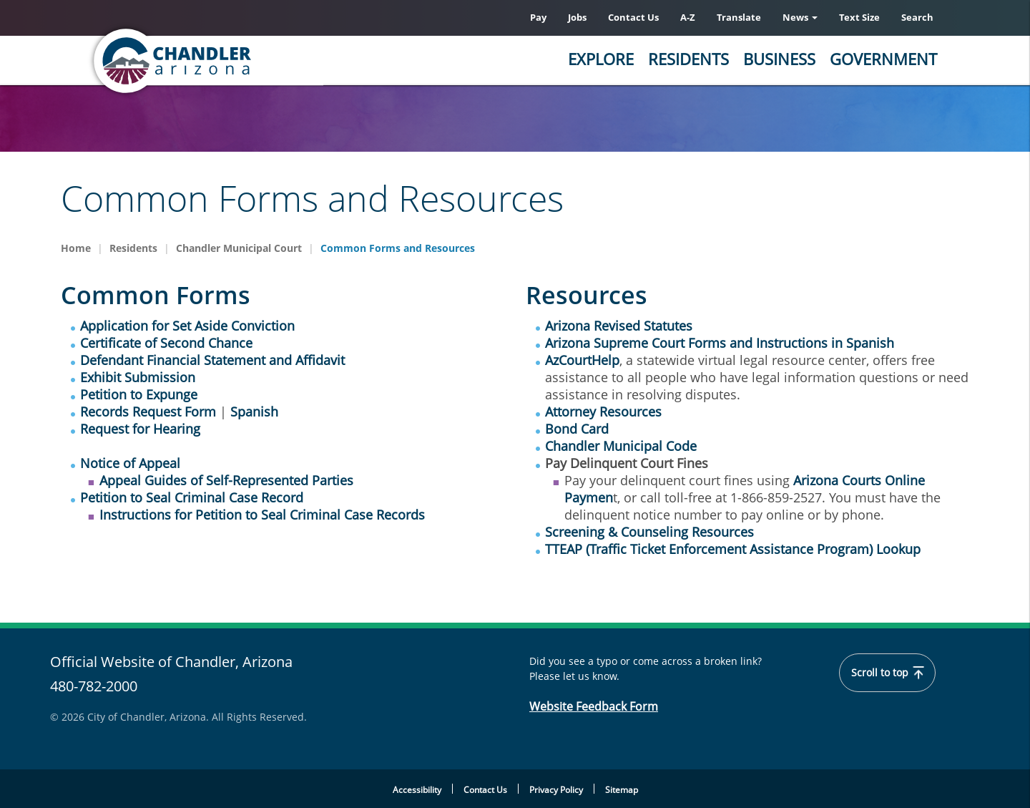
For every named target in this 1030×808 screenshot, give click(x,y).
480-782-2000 (93, 686)
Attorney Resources (603, 411)
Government (883, 58)
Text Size (859, 17)
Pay (538, 17)
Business (779, 58)
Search (917, 17)
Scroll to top (887, 672)
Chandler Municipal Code (621, 445)
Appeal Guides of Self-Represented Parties (226, 480)
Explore (601, 58)
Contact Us (633, 17)
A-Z (687, 17)
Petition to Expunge (138, 394)
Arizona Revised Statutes (618, 325)
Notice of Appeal (130, 463)
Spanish (254, 411)
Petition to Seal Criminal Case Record (191, 497)
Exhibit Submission (137, 377)
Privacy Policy (556, 790)
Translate (739, 17)
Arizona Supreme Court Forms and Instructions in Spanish (719, 342)
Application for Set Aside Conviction (187, 325)
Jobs (577, 17)
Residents (688, 58)
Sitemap (621, 790)
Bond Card (577, 428)
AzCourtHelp (582, 360)
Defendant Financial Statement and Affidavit (212, 360)
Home (76, 248)
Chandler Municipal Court (239, 248)
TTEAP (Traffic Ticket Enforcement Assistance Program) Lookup (733, 549)
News (800, 17)
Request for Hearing (140, 428)
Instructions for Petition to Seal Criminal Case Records (262, 514)
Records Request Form (148, 411)
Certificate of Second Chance (166, 342)
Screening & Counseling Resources (649, 531)
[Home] (229, 61)
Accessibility (417, 790)
